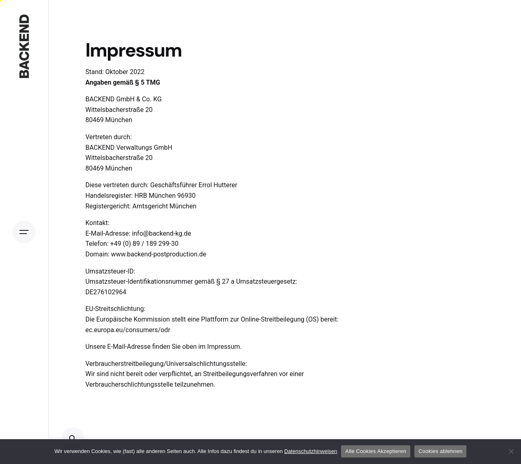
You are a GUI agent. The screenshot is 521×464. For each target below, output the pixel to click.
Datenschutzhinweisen (310, 451)
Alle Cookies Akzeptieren (375, 451)
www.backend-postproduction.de (158, 254)
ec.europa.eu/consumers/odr (127, 330)
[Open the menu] (24, 232)
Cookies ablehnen (440, 451)
